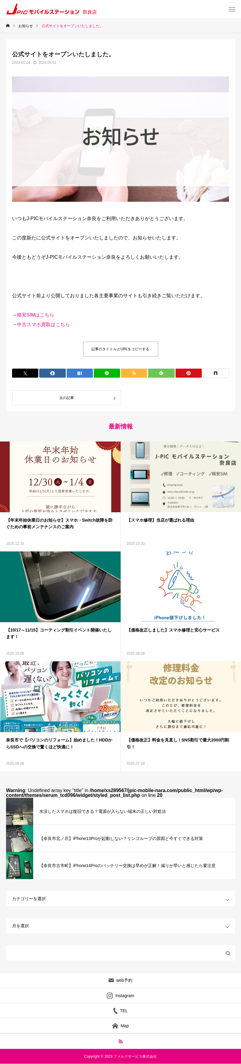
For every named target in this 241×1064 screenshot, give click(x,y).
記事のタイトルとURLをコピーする (120, 349)
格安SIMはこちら (35, 314)
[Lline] (107, 373)
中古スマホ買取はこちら (43, 324)
